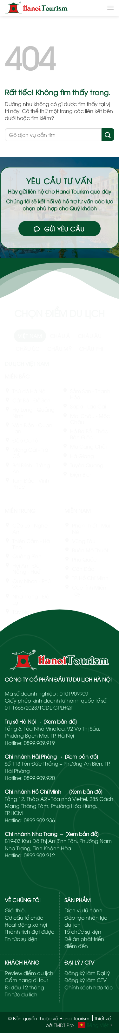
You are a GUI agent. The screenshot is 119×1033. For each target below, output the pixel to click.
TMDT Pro (64, 1025)
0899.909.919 (39, 742)
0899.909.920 (39, 777)
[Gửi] (108, 134)
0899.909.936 (39, 820)
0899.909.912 (39, 855)
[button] (110, 8)
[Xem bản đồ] (60, 721)
